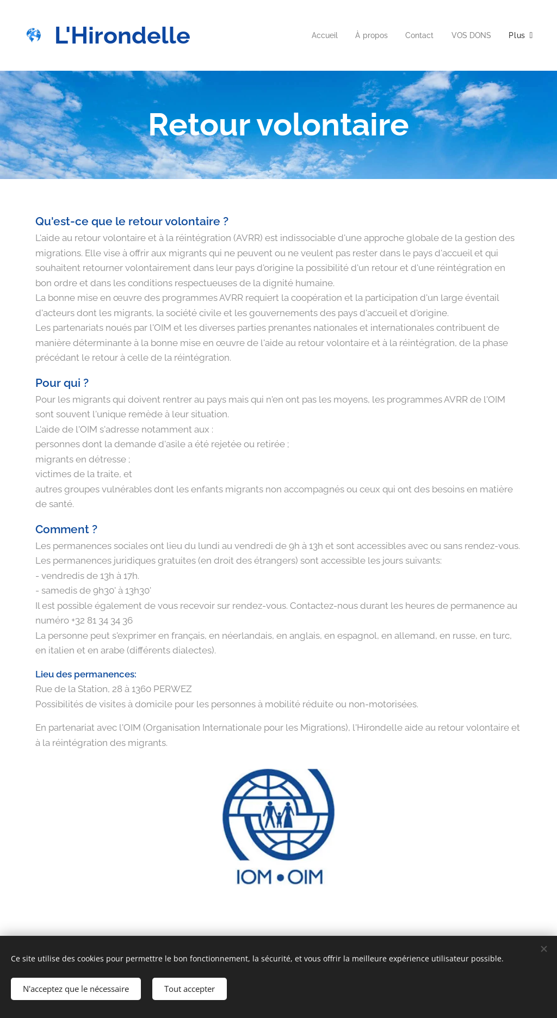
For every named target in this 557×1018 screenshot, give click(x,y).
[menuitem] (319, 35)
